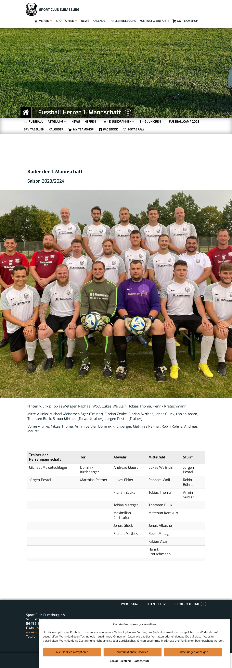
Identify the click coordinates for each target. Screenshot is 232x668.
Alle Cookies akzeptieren (72, 652)
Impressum (129, 604)
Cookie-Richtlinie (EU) (190, 604)
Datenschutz (141, 661)
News (85, 21)
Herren (92, 122)
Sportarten (67, 21)
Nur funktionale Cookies (132, 652)
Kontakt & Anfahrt (154, 21)
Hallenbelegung (123, 21)
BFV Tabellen (34, 129)
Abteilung (57, 122)
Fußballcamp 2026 (184, 122)
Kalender (100, 21)
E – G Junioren (152, 122)
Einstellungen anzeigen (193, 652)
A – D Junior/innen (119, 122)
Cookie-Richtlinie (121, 661)
